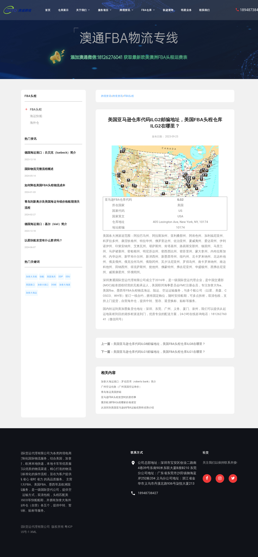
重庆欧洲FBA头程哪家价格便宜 (118, 402)
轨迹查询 (168, 10)
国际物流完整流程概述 (39, 168)
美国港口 (30, 284)
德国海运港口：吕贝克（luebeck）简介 (50, 152)
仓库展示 (63, 10)
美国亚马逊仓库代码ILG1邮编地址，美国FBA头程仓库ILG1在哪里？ (159, 351)
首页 (47, 10)
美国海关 (51, 276)
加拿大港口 (43, 284)
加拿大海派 (64, 284)
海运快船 (36, 116)
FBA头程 (36, 109)
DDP (61, 276)
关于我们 (81, 10)
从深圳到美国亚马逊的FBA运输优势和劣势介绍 (127, 407)
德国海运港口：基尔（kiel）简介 (46, 224)
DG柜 (54, 284)
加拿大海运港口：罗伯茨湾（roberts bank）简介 (128, 381)
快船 (42, 276)
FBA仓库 (146, 10)
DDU (68, 276)
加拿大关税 (31, 276)
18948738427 (185, 493)
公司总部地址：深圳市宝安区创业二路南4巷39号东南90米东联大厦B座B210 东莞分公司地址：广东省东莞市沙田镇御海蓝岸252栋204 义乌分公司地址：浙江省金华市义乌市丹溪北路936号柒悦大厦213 (204, 473)
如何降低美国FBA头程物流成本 (45, 185)
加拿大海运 (31, 293)
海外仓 (34, 122)
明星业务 (186, 10)
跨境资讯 (125, 10)
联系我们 (204, 10)
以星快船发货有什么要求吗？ (43, 240)
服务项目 (103, 10)
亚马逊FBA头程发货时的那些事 (118, 397)
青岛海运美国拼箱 (111, 391)
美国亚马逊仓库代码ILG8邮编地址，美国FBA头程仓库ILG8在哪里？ (159, 344)
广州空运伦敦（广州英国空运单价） (121, 386)
